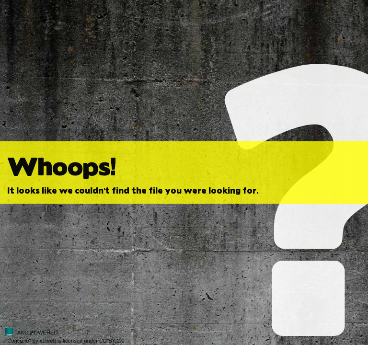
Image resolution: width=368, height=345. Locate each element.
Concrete (18, 341)
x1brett (48, 341)
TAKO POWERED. (32, 332)
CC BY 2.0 (112, 341)
